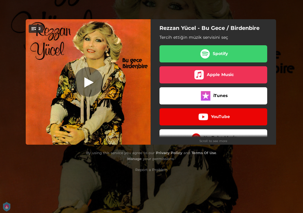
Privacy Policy (169, 153)
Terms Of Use (203, 153)
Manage (134, 158)
